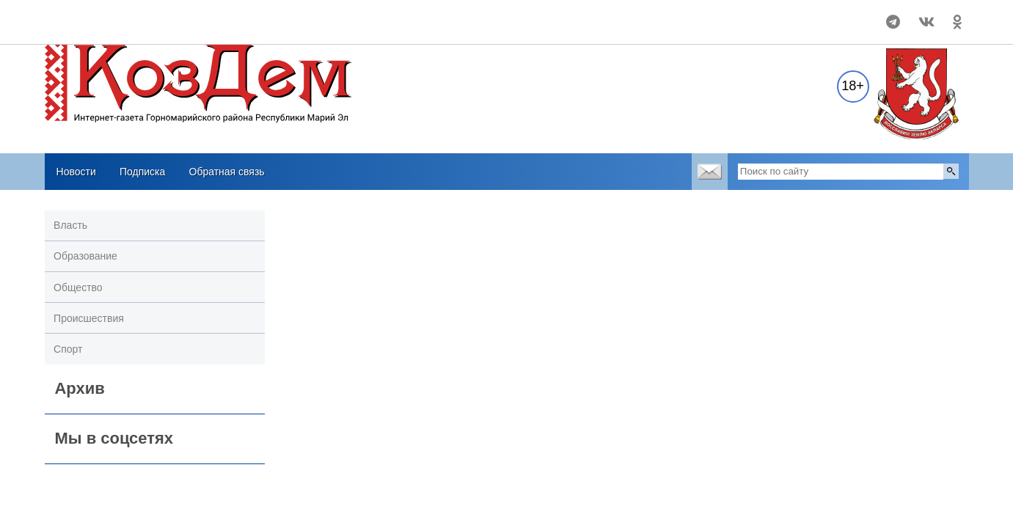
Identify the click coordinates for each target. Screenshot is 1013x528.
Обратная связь (227, 171)
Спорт (68, 349)
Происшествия (89, 318)
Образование (85, 256)
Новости (76, 171)
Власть (70, 225)
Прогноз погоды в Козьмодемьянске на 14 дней (141, 15)
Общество (78, 287)
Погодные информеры (141, 28)
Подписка (142, 171)
